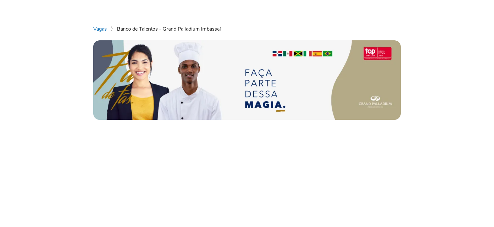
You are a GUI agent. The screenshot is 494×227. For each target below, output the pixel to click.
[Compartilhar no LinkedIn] (106, 176)
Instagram (416, 8)
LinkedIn (474, 8)
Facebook (446, 8)
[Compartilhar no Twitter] (125, 176)
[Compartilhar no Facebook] (115, 176)
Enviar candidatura (349, 136)
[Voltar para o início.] (16, 9)
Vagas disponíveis (309, 8)
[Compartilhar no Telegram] (135, 176)
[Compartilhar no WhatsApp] (96, 176)
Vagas (100, 29)
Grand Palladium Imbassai (367, 8)
